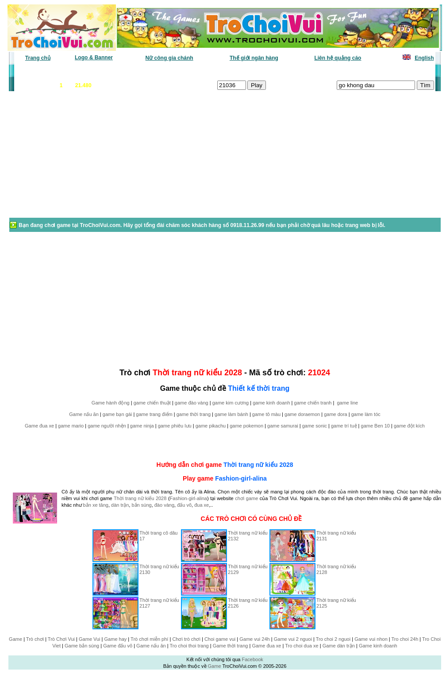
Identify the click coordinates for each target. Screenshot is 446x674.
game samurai (282, 425)
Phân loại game (186, 71)
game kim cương (230, 402)
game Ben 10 (375, 425)
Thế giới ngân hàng (254, 58)
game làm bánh (231, 414)
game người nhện (107, 425)
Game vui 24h (254, 639)
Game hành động (111, 402)
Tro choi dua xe (301, 645)
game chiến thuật (152, 402)
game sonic (314, 425)
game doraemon (302, 414)
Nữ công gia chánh (169, 58)
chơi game (246, 498)
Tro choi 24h (405, 639)
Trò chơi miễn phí (149, 639)
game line (347, 402)
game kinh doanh (271, 402)
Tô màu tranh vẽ (409, 71)
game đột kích (409, 425)
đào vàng (164, 505)
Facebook (252, 659)
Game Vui (89, 639)
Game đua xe (39, 425)
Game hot (369, 71)
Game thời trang (230, 645)
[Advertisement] (79, 159)
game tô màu (266, 414)
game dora (335, 414)
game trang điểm (154, 414)
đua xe (201, 505)
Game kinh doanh (378, 645)
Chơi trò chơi (186, 639)
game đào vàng (191, 402)
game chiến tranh (313, 402)
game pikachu (211, 425)
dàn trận (120, 505)
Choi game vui (219, 639)
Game (15, 639)
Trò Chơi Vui (61, 639)
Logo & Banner (94, 57)
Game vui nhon (371, 639)
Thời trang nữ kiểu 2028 (258, 464)
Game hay (115, 639)
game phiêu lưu (175, 425)
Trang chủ (37, 58)
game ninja (142, 425)
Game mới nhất (91, 71)
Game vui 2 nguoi (293, 639)
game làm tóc (366, 414)
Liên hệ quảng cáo (337, 58)
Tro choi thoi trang (188, 645)
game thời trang (194, 414)
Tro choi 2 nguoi (333, 639)
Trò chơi (35, 639)
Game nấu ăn (84, 414)
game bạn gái (117, 414)
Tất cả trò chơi (285, 71)
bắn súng (141, 505)
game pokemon (246, 425)
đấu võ (184, 505)
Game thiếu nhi (330, 71)
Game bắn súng (82, 645)
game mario (71, 425)
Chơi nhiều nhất (139, 71)
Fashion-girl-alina (241, 478)
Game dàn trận (339, 645)
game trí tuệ (344, 425)
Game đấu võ (117, 645)
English (424, 58)
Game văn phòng (41, 71)
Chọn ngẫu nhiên (236, 71)
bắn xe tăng (95, 505)
